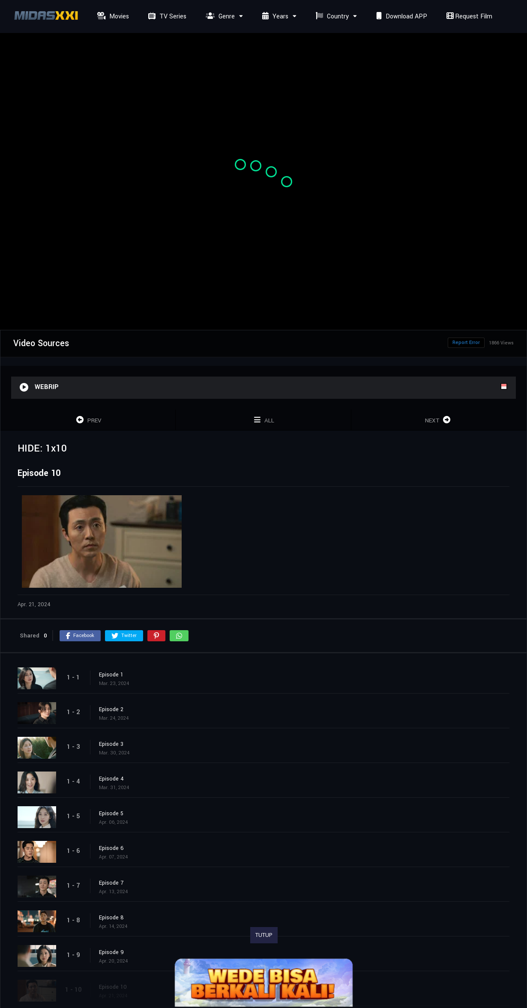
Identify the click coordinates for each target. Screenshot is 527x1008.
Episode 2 (111, 709)
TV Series (166, 16)
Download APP (400, 16)
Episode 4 (111, 779)
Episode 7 (111, 883)
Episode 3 (111, 744)
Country (331, 16)
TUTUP (263, 935)
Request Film (468, 16)
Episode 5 (111, 813)
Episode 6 (111, 848)
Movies (112, 16)
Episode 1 (111, 675)
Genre (219, 16)
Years (274, 16)
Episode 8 (111, 917)
